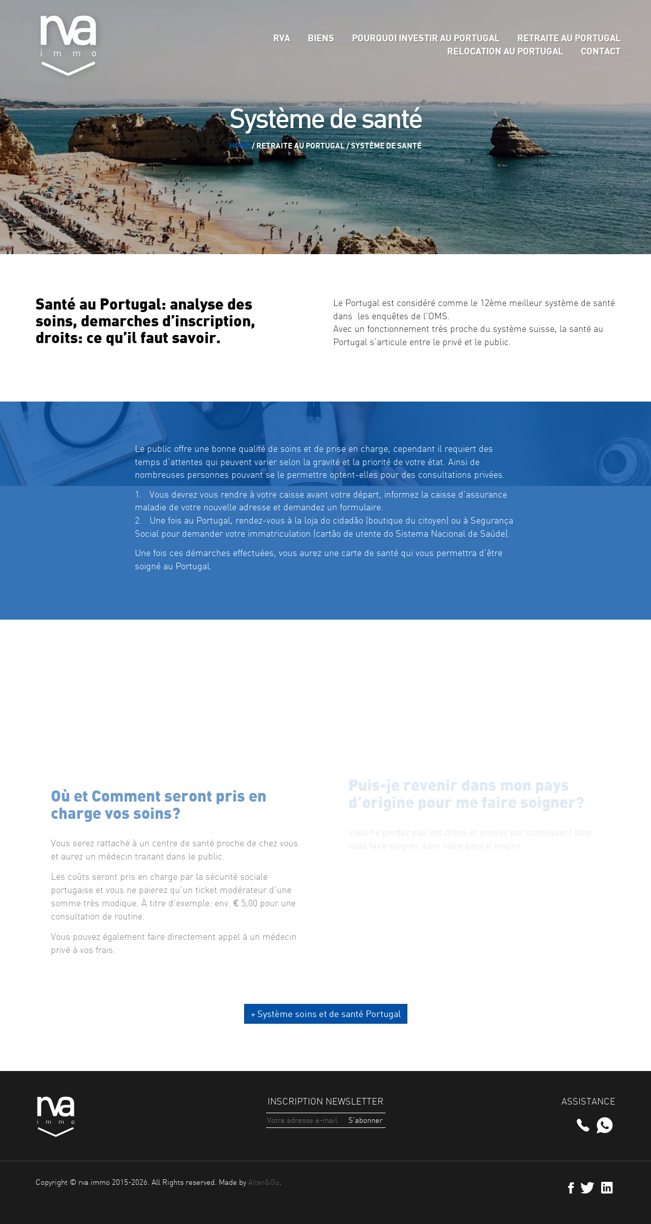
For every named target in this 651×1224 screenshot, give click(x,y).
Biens (321, 37)
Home (239, 145)
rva (281, 37)
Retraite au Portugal (568, 37)
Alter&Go (263, 1182)
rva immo (68, 45)
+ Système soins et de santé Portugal (326, 1013)
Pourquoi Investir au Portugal (425, 37)
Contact (600, 50)
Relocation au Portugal (505, 50)
